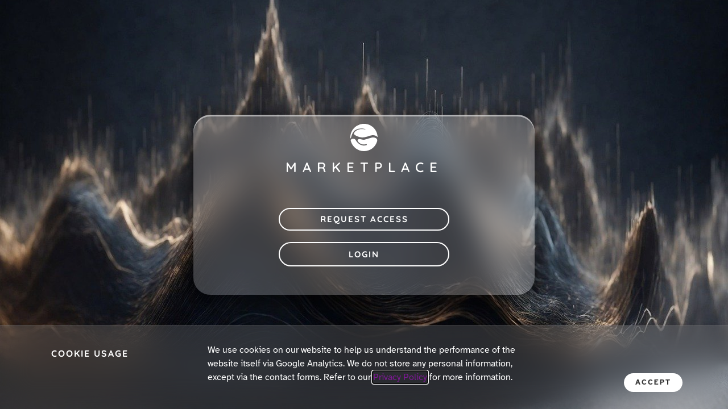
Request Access (364, 219)
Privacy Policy (400, 377)
